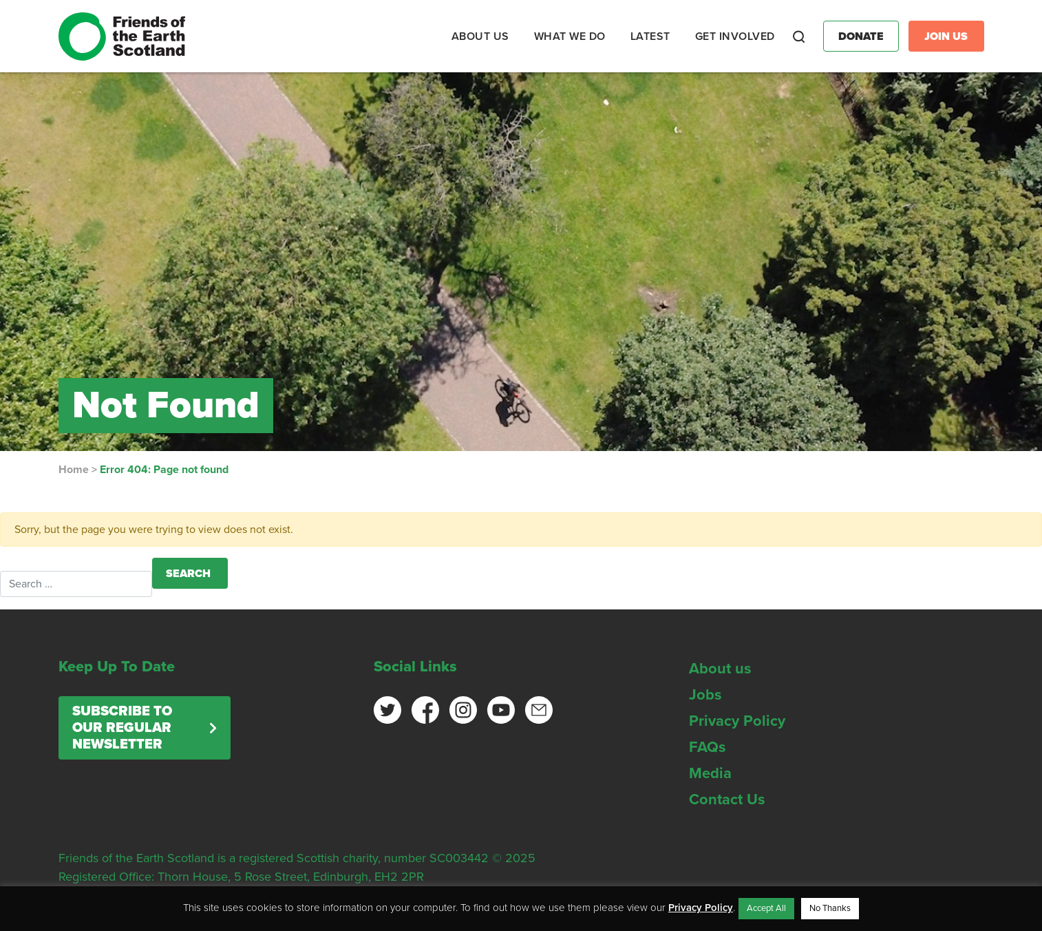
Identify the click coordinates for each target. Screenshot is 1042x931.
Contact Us (727, 799)
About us (720, 669)
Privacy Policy (737, 721)
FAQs (707, 747)
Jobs (705, 695)
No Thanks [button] (830, 908)
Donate (861, 36)
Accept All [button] (766, 908)
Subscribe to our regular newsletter (122, 728)
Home (74, 470)
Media (710, 773)
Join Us (946, 36)
